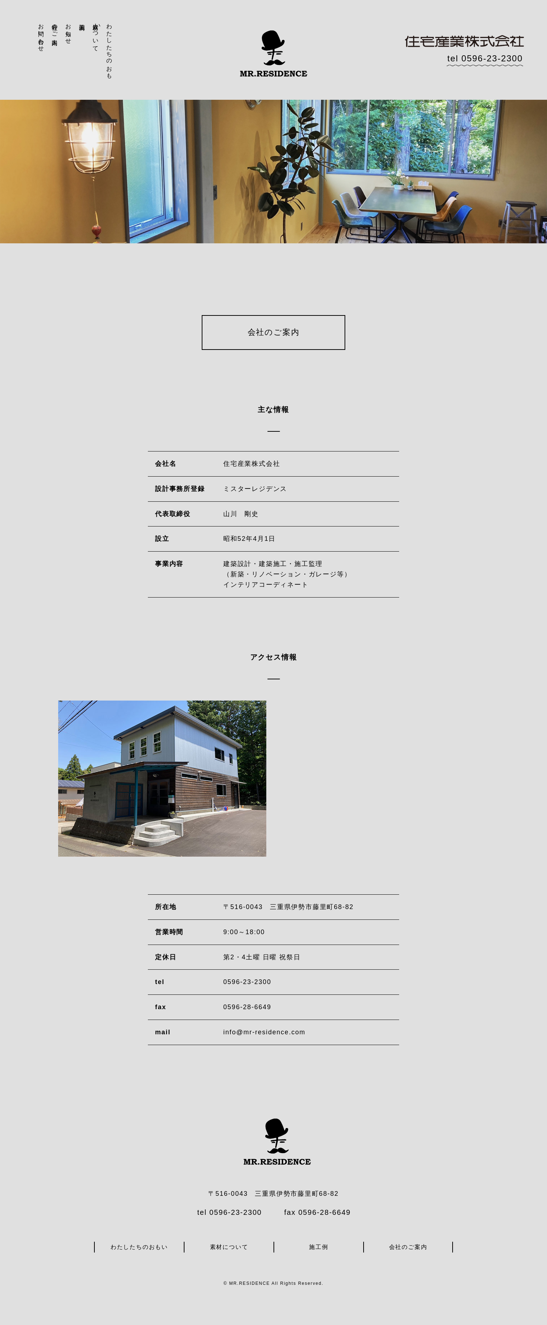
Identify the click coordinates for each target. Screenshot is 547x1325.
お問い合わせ (41, 34)
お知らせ (68, 30)
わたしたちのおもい (103, 48)
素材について (96, 34)
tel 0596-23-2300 (485, 58)
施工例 (82, 21)
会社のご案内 (55, 28)
